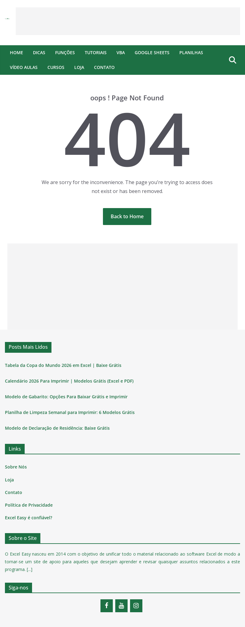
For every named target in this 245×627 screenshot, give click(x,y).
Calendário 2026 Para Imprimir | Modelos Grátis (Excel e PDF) (69, 381)
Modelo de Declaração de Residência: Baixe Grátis (57, 428)
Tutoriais (96, 52)
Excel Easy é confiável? (28, 517)
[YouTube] (121, 605)
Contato (104, 67)
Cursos (55, 67)
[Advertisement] (128, 21)
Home (16, 52)
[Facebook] (106, 605)
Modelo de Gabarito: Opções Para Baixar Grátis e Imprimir (66, 397)
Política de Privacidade (29, 505)
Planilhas (191, 52)
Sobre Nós (16, 467)
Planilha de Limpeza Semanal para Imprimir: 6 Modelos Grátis (70, 412)
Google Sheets (152, 52)
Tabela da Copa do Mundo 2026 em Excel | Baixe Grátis (63, 365)
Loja (79, 67)
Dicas (39, 52)
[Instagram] (136, 605)
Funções (65, 52)
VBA (120, 52)
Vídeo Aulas (24, 67)
